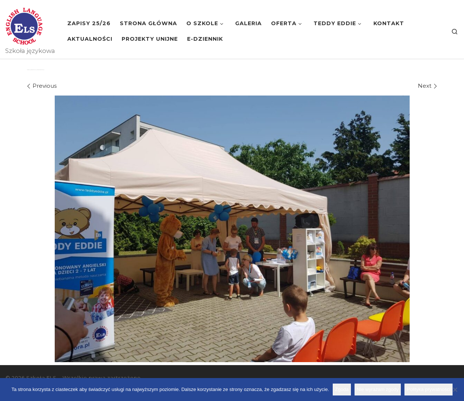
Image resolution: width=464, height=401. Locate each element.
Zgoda (342, 389)
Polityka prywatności (428, 389)
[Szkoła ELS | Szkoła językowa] (24, 25)
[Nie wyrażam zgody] (454, 389)
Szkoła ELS (41, 378)
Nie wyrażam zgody (378, 389)
